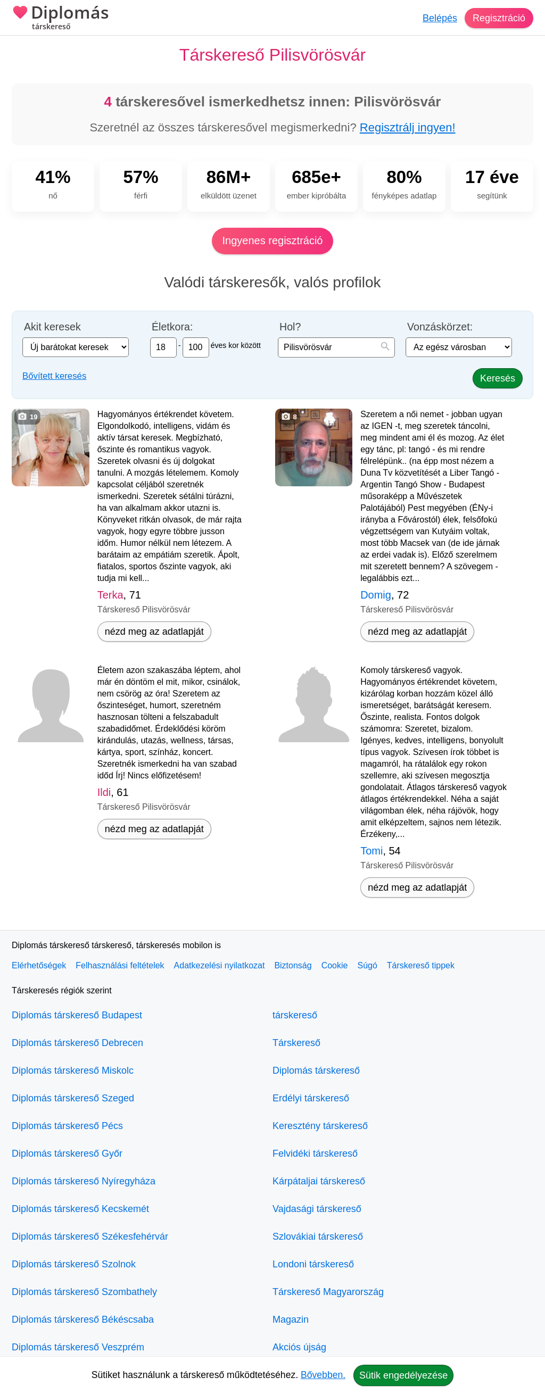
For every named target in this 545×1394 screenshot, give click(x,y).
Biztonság (292, 965)
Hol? (290, 327)
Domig (375, 595)
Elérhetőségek (39, 965)
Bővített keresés (54, 376)
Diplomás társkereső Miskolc (73, 1070)
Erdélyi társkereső (310, 1098)
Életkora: (172, 327)
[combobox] (336, 347)
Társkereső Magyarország (328, 1292)
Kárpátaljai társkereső (318, 1181)
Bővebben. (323, 1375)
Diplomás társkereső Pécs (67, 1126)
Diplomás (60, 19)
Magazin (290, 1319)
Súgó (367, 965)
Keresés (497, 378)
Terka (110, 595)
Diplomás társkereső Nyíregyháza (83, 1181)
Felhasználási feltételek (120, 965)
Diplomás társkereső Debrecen (77, 1043)
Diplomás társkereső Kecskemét (80, 1209)
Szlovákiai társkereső (317, 1236)
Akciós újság (299, 1347)
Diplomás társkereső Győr (67, 1153)
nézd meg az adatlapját (154, 631)
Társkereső (296, 1043)
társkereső (294, 1015)
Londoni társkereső (313, 1264)
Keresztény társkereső (320, 1126)
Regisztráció (499, 18)
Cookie (334, 965)
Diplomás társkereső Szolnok (74, 1264)
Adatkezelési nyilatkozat (219, 965)
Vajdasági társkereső (316, 1209)
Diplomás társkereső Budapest (77, 1015)
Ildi (104, 792)
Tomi (371, 851)
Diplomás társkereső (316, 1070)
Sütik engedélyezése (403, 1375)
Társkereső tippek (421, 965)
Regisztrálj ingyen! (408, 127)
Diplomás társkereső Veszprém (78, 1347)
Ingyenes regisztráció (272, 240)
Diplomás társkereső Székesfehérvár (90, 1236)
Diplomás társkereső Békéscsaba (83, 1319)
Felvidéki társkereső (315, 1153)
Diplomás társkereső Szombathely (84, 1292)
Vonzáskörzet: (440, 327)
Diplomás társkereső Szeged (73, 1098)
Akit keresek (52, 327)
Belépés (440, 18)
